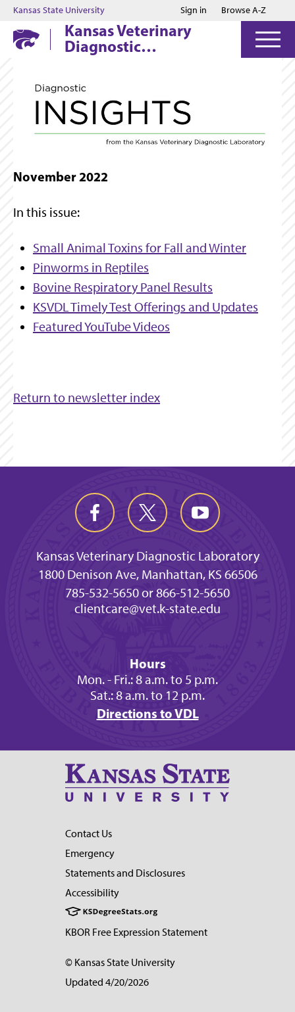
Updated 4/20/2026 (107, 982)
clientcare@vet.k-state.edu (147, 608)
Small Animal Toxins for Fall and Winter (139, 248)
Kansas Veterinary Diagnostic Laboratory (128, 38)
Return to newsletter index (86, 397)
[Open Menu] (268, 39)
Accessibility (92, 892)
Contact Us (88, 833)
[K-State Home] (26, 39)
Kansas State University (59, 10)
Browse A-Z (243, 10)
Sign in (193, 10)
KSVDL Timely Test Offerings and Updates (145, 307)
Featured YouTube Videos (101, 326)
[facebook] (95, 512)
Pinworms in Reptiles (91, 267)
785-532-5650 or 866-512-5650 (147, 593)
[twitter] (147, 512)
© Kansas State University (120, 962)
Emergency (90, 853)
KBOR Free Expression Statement (136, 932)
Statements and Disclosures (125, 873)
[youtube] (200, 512)
